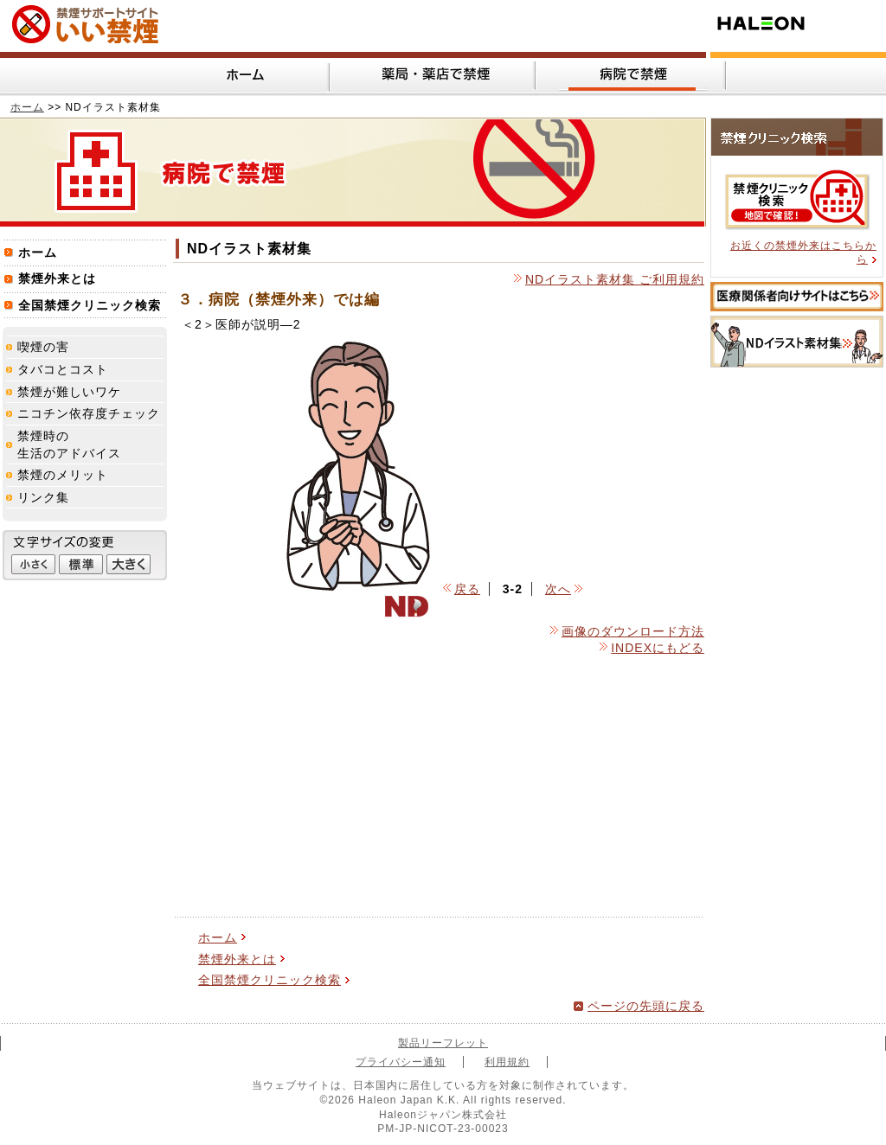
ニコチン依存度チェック (88, 413)
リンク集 (43, 497)
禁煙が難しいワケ (69, 392)
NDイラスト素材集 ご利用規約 (614, 279)
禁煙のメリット (62, 475)
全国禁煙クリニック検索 (269, 980)
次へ (558, 589)
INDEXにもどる (657, 648)
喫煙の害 (43, 347)
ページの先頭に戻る (645, 1006)
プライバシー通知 (401, 1062)
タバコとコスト (62, 369)
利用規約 (507, 1062)
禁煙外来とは (237, 959)
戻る (467, 589)
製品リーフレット (443, 1043)
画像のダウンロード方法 (633, 631)
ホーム (27, 107)
